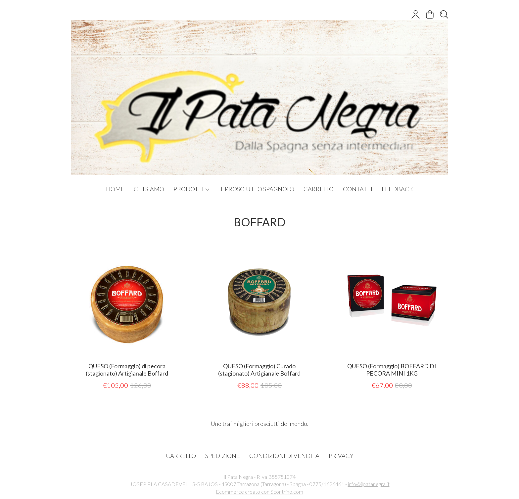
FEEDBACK (397, 189)
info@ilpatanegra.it (369, 484)
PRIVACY (341, 455)
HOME (115, 189)
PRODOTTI (191, 189)
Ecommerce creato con (259, 491)
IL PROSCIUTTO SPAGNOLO (256, 189)
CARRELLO (319, 189)
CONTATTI (357, 189)
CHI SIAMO (149, 189)
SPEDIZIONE (222, 455)
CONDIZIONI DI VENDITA (284, 455)
